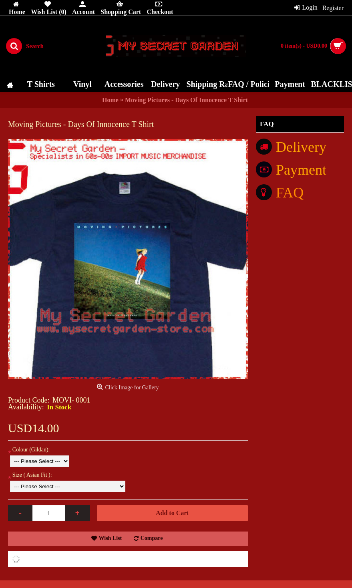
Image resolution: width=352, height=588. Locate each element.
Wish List (110, 538)
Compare (152, 538)
